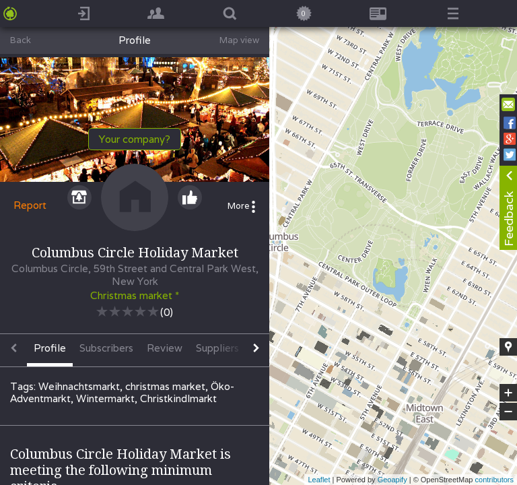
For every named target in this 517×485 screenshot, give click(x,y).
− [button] (508, 411)
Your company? (134, 139)
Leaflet (319, 480)
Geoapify (392, 480)
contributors (494, 480)
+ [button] (508, 392)
